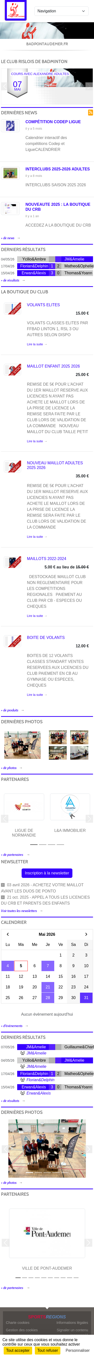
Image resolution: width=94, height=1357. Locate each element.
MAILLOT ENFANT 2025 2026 (53, 366)
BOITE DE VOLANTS (46, 637)
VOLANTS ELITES (43, 305)
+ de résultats (10, 280)
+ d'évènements (12, 1026)
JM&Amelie (74, 259)
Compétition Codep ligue (53, 122)
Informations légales (72, 1323)
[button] (5, 86)
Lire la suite (35, 344)
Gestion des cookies (22, 1330)
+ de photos (9, 768)
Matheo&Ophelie (79, 266)
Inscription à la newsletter (47, 873)
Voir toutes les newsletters (19, 911)
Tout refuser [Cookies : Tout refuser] (47, 1350)
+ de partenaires (12, 855)
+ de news (7, 238)
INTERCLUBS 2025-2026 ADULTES (58, 169)
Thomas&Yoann (78, 273)
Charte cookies (17, 1323)
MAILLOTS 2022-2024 (46, 559)
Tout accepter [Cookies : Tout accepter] (18, 1350)
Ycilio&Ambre (34, 259)
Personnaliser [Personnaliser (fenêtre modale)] (78, 1350)
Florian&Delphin (34, 266)
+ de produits (9, 710)
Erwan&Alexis (34, 273)
